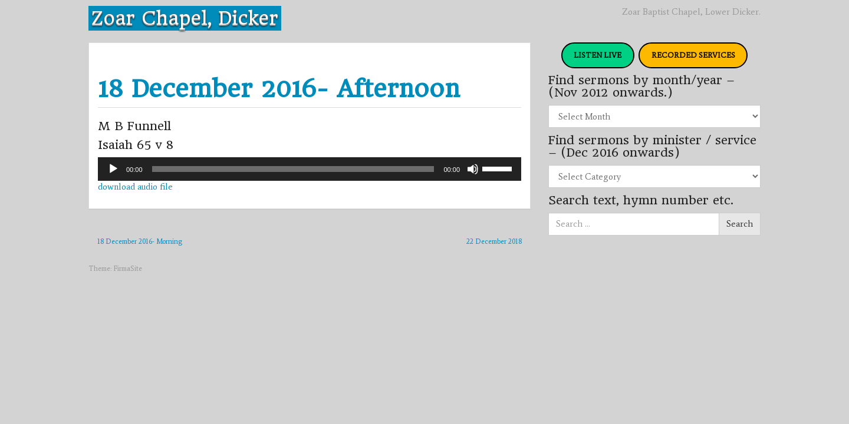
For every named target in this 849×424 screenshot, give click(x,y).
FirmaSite (127, 268)
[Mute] (473, 169)
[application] (309, 169)
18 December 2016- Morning (139, 241)
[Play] (113, 169)
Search (739, 223)
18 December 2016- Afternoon (279, 88)
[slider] (293, 169)
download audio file (135, 186)
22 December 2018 (494, 241)
